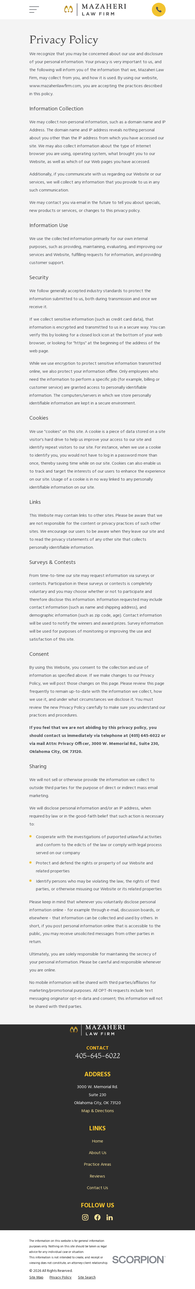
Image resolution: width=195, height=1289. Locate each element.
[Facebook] (97, 1217)
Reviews (97, 1176)
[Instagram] (85, 1217)
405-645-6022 (97, 1055)
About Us (97, 1153)
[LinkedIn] (109, 1217)
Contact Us (97, 1188)
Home (97, 1141)
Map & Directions (97, 1111)
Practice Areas (97, 1164)
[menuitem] (36, 1277)
